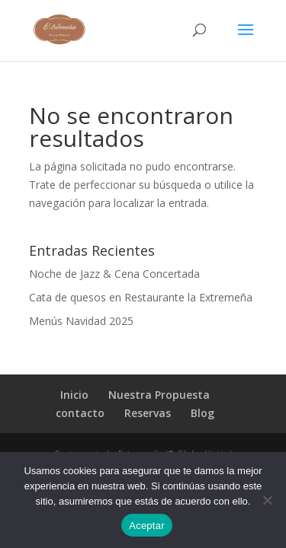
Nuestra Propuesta (159, 394)
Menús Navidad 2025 (81, 321)
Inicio (74, 394)
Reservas (147, 413)
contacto (80, 413)
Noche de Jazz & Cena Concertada (114, 273)
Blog (202, 413)
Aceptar (147, 525)
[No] (267, 500)
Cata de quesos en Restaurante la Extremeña (140, 297)
